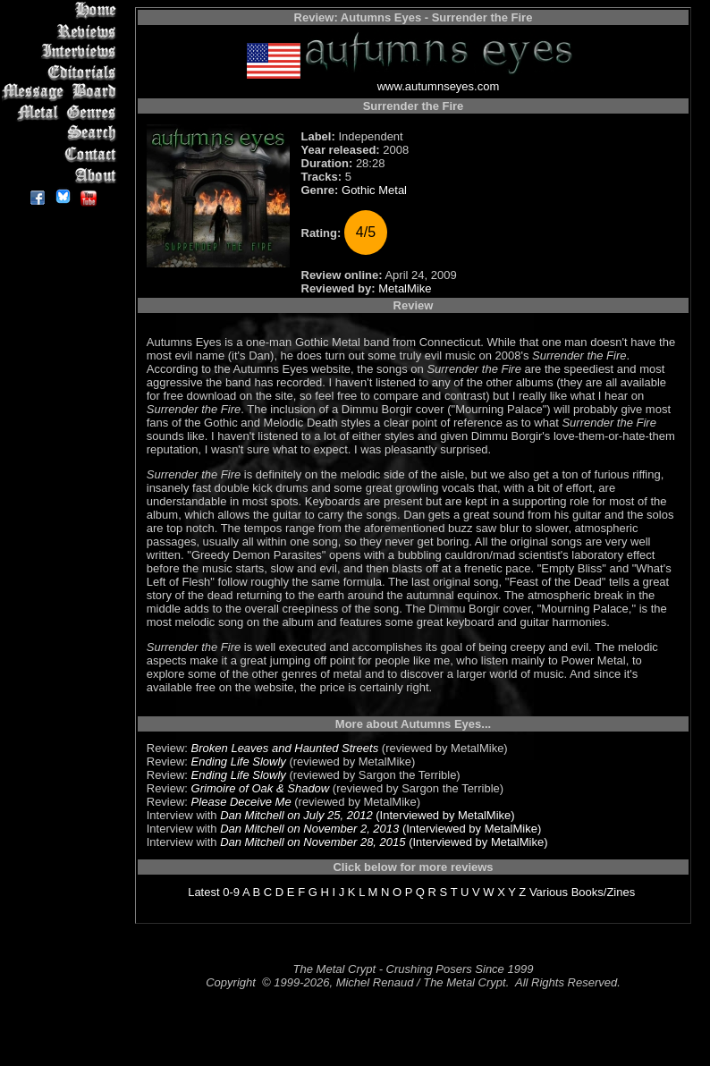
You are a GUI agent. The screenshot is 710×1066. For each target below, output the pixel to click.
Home (62, 10)
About (62, 175)
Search (62, 133)
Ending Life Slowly (238, 761)
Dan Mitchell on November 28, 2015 (312, 842)
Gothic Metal (374, 190)
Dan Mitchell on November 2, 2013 (309, 828)
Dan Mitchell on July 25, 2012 (296, 815)
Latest (203, 892)
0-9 (231, 892)
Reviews (62, 31)
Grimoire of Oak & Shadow (260, 788)
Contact (62, 154)
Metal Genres (62, 113)
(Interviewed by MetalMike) (444, 815)
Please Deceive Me (241, 801)
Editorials (62, 72)
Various (548, 892)
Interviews (62, 51)
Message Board (62, 92)
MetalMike (404, 288)
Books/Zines (603, 892)
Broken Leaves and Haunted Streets (285, 748)
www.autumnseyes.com (438, 86)
